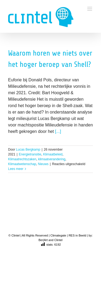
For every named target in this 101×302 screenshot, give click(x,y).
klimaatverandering (51, 159)
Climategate (58, 235)
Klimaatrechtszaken (22, 159)
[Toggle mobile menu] (90, 9)
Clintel (58, 240)
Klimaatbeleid (52, 154)
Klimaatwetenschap (22, 164)
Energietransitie (30, 154)
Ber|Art (43, 240)
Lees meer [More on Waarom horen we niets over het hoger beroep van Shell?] (15, 169)
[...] (58, 131)
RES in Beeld (77, 235)
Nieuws (43, 164)
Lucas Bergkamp (28, 149)
